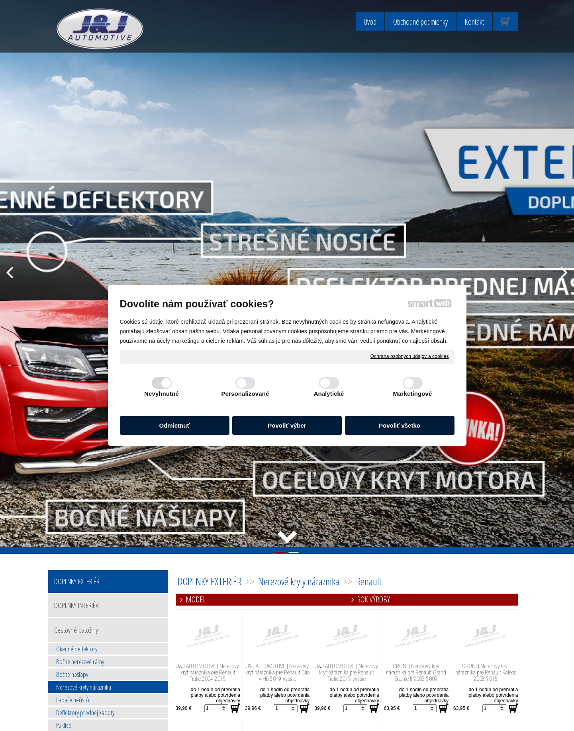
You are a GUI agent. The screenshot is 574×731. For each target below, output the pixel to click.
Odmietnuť (174, 425)
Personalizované (245, 393)
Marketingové (412, 393)
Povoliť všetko (399, 425)
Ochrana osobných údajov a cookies (409, 356)
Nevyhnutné (161, 393)
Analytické (328, 393)
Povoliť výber (287, 425)
